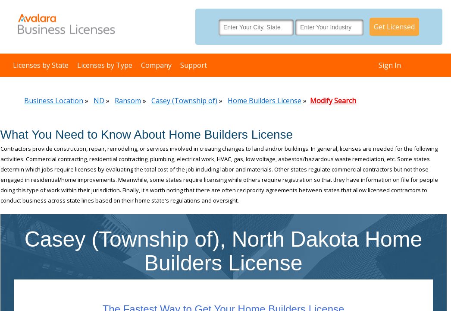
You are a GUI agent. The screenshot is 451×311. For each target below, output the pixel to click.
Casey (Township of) (184, 100)
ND (99, 100)
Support (193, 65)
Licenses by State (41, 65)
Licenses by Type (104, 65)
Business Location (53, 100)
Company (156, 65)
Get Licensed (394, 27)
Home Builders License (264, 100)
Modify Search (333, 100)
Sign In (390, 65)
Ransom (128, 100)
